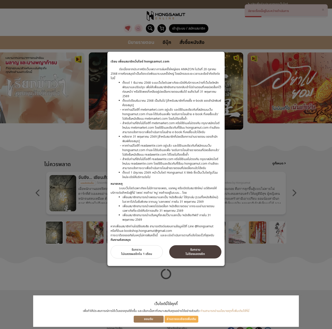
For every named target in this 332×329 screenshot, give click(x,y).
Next (294, 193)
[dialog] (166, 164)
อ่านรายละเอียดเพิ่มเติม (181, 319)
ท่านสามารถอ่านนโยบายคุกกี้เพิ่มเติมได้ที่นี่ (224, 311)
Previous (37, 193)
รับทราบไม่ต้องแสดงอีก (195, 251)
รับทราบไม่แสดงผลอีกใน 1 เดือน (136, 251)
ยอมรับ (148, 319)
